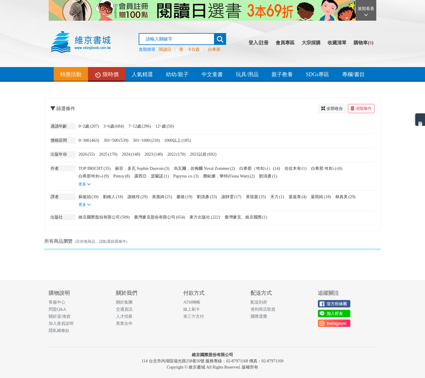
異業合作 (124, 323)
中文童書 (212, 74)
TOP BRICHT (95, 168)
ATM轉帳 (191, 302)
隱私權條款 (59, 330)
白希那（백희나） (259, 168)
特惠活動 (70, 74)
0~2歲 (89, 126)
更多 (85, 184)
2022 (176, 154)
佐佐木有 (296, 168)
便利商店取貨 (263, 309)
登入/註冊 (259, 42)
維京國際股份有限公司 (104, 217)
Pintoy (121, 176)
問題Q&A (57, 309)
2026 (87, 154)
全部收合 (332, 108)
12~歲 (164, 126)
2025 (108, 154)
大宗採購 (311, 42)
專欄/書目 (353, 74)
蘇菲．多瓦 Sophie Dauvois (142, 168)
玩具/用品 (247, 74)
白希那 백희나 (326, 168)
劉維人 (113, 196)
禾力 (277, 196)
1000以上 (177, 140)
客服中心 (57, 302)
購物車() (363, 42)
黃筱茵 (256, 196)
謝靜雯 (231, 196)
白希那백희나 (94, 176)
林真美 (345, 196)
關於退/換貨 (60, 316)
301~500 (116, 140)
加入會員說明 (61, 323)
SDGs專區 (317, 74)
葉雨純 (321, 196)
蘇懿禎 (89, 196)
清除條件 (361, 108)
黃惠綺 (162, 196)
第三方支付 (193, 316)
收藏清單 (337, 42)
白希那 (214, 49)
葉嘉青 (298, 196)
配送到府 (259, 302)
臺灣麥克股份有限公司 (159, 217)
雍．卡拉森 (189, 49)
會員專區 (285, 42)
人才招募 (124, 316)
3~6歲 (113, 126)
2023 (154, 154)
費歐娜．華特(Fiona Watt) (229, 176)
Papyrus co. (186, 176)
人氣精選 (142, 74)
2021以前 (203, 154)
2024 (131, 154)
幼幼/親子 (177, 74)
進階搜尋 (147, 49)
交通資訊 (124, 309)
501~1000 (146, 140)
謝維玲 (138, 196)
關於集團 (124, 302)
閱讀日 (165, 49)
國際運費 (259, 316)
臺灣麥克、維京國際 (246, 217)
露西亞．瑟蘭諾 (151, 176)
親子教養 (282, 74)
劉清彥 (268, 176)
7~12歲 (139, 126)
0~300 (89, 140)
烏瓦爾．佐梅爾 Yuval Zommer (204, 168)
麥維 (184, 196)
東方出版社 (204, 217)
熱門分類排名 (420, 119)
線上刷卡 (191, 309)
